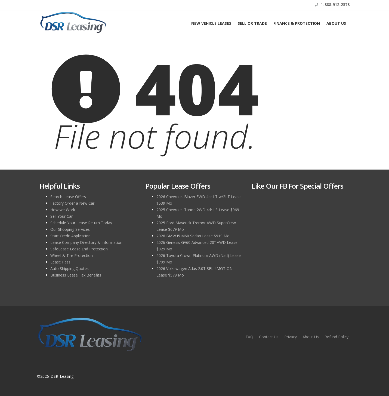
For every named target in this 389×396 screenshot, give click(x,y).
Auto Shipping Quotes (69, 268)
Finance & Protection (296, 23)
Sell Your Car (61, 216)
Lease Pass (60, 262)
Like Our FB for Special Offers (297, 186)
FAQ (249, 336)
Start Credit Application (70, 235)
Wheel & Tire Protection (71, 255)
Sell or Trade (252, 23)
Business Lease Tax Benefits (75, 275)
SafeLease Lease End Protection (79, 248)
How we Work (62, 209)
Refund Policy (336, 336)
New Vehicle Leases (211, 23)
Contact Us (269, 336)
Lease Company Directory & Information (86, 242)
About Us (336, 23)
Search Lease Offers (68, 196)
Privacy (290, 336)
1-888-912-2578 (332, 4)
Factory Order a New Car (72, 203)
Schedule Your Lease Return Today (81, 222)
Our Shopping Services (70, 229)
